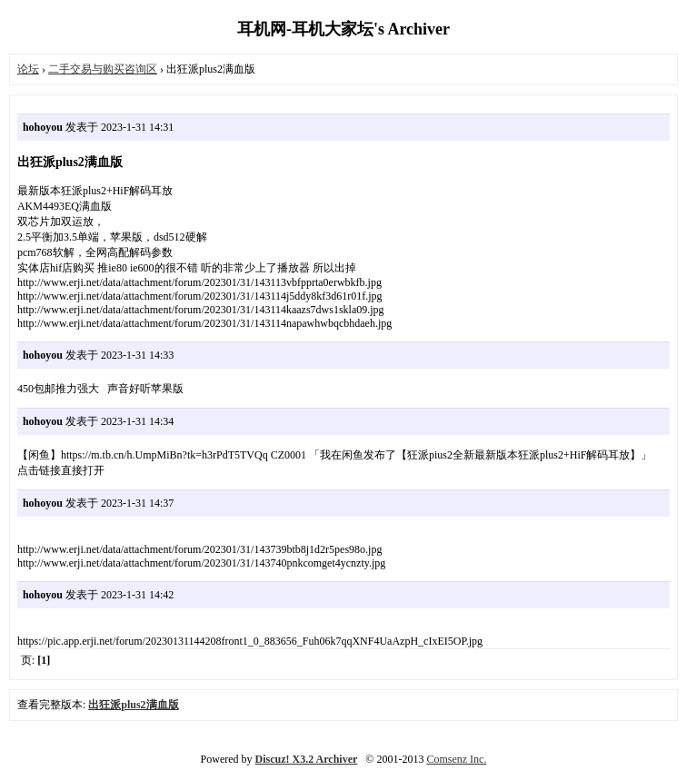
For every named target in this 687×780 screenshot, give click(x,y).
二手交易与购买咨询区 (102, 69)
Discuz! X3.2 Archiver (306, 759)
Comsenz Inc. (456, 759)
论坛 (28, 69)
